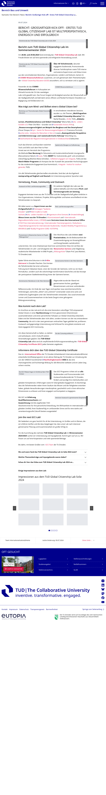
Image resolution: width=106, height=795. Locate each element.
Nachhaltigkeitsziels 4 (53, 512)
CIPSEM (22, 325)
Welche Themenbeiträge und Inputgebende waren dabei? (42, 629)
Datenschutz (24, 781)
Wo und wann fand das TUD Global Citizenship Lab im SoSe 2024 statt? (47, 624)
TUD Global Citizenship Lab (66, 101)
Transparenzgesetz (37, 781)
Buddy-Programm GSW (40, 339)
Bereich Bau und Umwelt (15, 11)
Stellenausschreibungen (83, 731)
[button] (49, 703)
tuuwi (40, 236)
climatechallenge (26, 317)
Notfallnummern (80, 736)
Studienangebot (45, 736)
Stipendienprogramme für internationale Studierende (39, 336)
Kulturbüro (38, 334)
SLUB (76, 742)
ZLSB (69, 185)
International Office (33, 507)
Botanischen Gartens (66, 365)
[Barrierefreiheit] (77, 4)
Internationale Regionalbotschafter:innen (34, 322)
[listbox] (53, 680)
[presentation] (14, 680)
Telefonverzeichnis (46, 742)
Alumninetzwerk (36, 320)
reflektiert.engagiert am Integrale (39, 244)
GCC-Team (49, 617)
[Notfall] (73, 4)
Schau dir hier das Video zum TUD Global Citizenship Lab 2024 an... (46, 634)
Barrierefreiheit (52, 781)
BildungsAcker (70, 371)
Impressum (13, 781)
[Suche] (93, 3)
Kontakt (4, 781)
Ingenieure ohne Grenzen (29, 314)
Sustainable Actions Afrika (65, 196)
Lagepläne (42, 731)
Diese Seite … (87, 712)
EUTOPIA (53, 339)
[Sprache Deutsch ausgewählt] (83, 3)
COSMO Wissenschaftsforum (75, 127)
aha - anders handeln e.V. (36, 311)
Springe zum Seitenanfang (92, 781)
